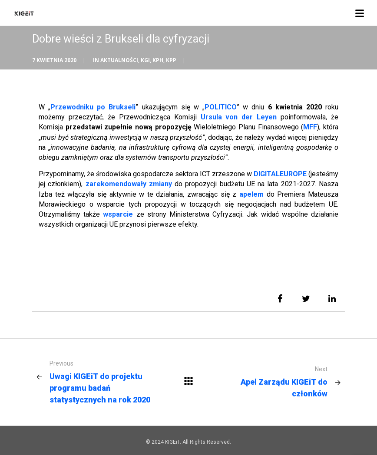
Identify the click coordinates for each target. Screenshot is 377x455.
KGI (145, 60)
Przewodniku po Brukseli (93, 107)
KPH (157, 60)
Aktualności (119, 60)
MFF (310, 127)
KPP (171, 60)
